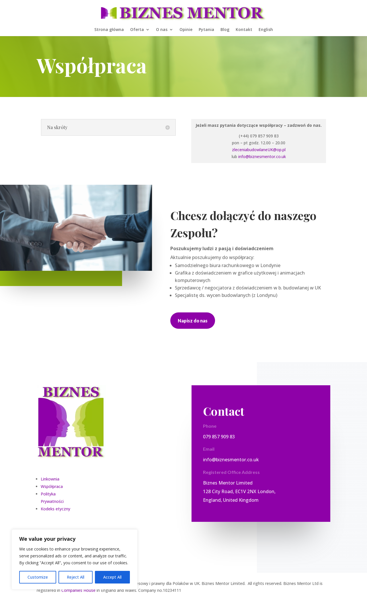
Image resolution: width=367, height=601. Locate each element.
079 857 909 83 (219, 436)
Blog (224, 30)
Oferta (137, 30)
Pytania (206, 30)
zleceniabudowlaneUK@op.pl (259, 149)
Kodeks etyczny (55, 508)
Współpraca (52, 486)
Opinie (185, 30)
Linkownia (50, 479)
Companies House (78, 590)
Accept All (112, 577)
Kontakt (244, 30)
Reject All (75, 577)
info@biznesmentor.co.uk (262, 156)
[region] (74, 559)
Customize (38, 577)
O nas (161, 30)
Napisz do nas (193, 320)
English (266, 30)
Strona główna (109, 30)
